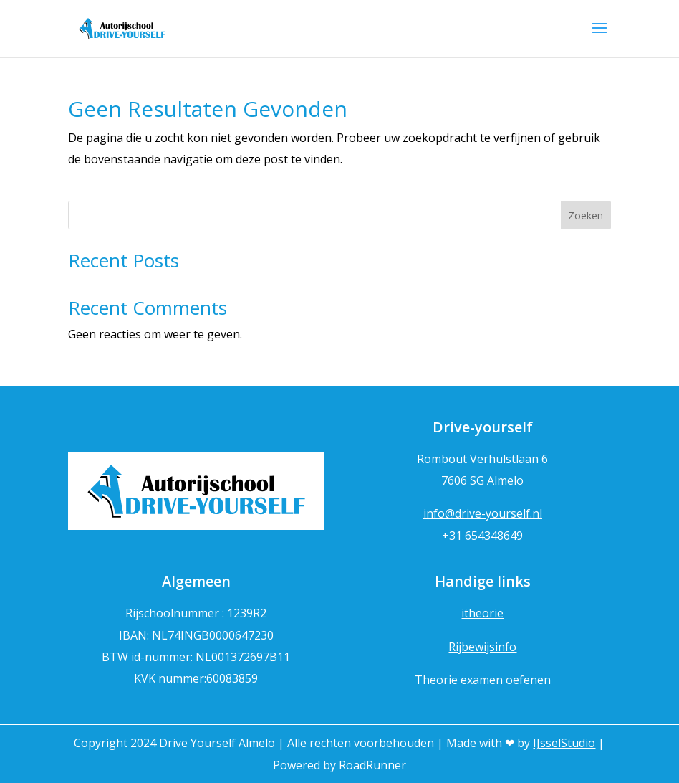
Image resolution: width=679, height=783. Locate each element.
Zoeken (585, 215)
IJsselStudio (564, 743)
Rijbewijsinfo (482, 647)
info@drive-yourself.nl (482, 513)
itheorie (482, 613)
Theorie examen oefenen (483, 680)
